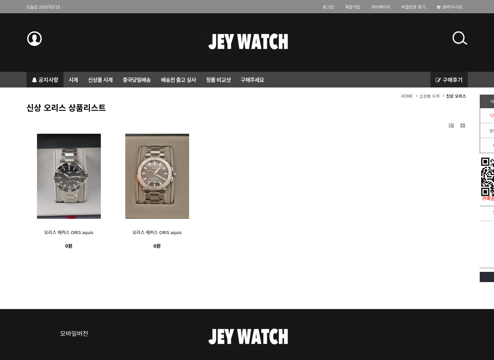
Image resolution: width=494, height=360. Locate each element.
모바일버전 (74, 333)
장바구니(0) (450, 7)
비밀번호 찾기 (413, 7)
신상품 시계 (429, 96)
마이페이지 (380, 7)
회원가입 (352, 7)
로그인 (328, 7)
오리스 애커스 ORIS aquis (68, 232)
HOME (407, 96)
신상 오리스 (456, 96)
